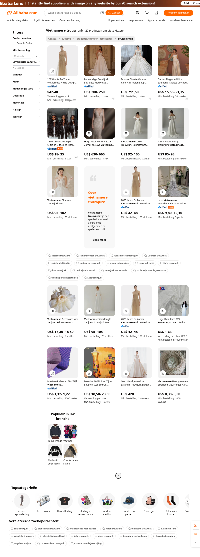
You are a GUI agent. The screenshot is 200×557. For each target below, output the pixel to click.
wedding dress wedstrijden (63, 277)
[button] (102, 12)
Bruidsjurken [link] (125, 38)
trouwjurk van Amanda (114, 270)
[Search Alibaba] (73, 13)
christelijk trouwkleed (52, 536)
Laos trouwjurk (93, 277)
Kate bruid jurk (167, 528)
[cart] (147, 13)
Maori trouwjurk (112, 528)
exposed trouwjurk (59, 255)
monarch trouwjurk (118, 263)
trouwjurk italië (144, 263)
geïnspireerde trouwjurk (124, 255)
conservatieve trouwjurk (50, 543)
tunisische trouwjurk (140, 528)
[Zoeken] (114, 12)
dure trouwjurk (57, 270)
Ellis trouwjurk (19, 528)
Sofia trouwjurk (169, 263)
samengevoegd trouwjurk (90, 255)
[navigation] (25, 253)
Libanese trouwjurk (155, 255)
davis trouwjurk (104, 536)
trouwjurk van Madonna (133, 536)
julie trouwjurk (79, 536)
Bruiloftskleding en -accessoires (94, 38)
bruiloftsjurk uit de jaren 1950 (149, 270)
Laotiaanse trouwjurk (88, 263)
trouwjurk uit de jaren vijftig (86, 543)
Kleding (66, 38)
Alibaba (52, 38)
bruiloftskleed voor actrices (81, 528)
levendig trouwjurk (164, 536)
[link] (195, 525)
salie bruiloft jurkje (59, 263)
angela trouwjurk (21, 543)
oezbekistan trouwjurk (47, 528)
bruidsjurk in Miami (83, 270)
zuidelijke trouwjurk (22, 536)
